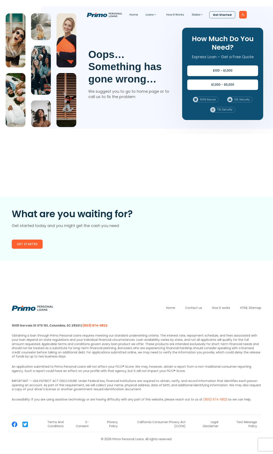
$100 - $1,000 (222, 70)
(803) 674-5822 (95, 325)
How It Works (175, 15)
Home (133, 15)
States (198, 15)
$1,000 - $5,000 (222, 84)
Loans (152, 15)
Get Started (222, 15)
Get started (27, 244)
